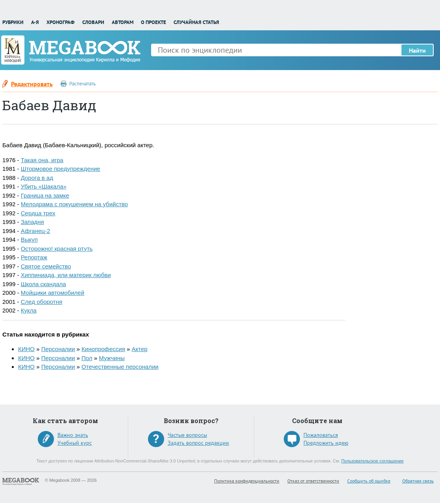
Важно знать (72, 434)
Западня (32, 221)
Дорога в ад (37, 177)
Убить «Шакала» (44, 186)
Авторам (122, 22)
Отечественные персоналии (120, 366)
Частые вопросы (187, 434)
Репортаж (34, 257)
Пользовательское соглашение (372, 461)
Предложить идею (325, 442)
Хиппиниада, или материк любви (66, 275)
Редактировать (32, 84)
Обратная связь (418, 481)
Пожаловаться (320, 434)
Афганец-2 (35, 230)
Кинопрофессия (103, 349)
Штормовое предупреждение (60, 168)
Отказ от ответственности (313, 481)
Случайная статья (196, 22)
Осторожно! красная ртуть (57, 248)
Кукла (29, 310)
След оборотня (41, 301)
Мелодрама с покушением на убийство (74, 204)
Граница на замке (45, 195)
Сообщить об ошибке (368, 481)
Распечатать (82, 83)
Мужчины (111, 358)
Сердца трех (38, 213)
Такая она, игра (42, 160)
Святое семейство (46, 266)
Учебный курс (74, 442)
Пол (86, 358)
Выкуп (29, 239)
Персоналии (58, 349)
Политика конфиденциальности (246, 481)
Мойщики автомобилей (52, 292)
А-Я (35, 22)
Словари (93, 22)
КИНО (26, 349)
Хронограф (60, 22)
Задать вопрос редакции (198, 442)
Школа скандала (43, 284)
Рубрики (13, 22)
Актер (139, 349)
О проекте (153, 22)
